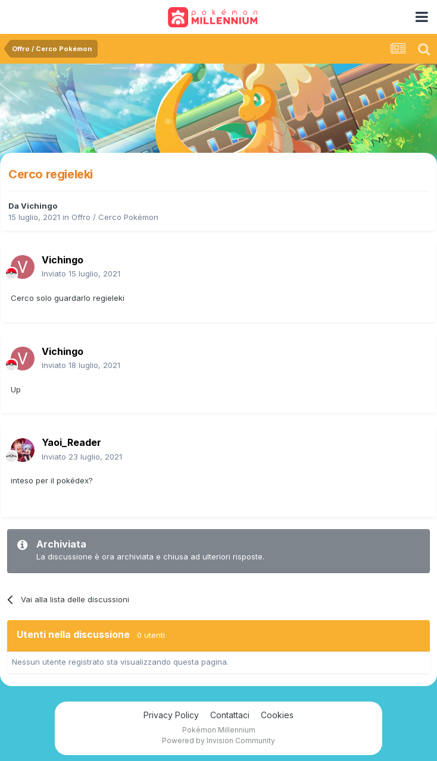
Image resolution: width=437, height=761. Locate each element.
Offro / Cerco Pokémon (114, 217)
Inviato (81, 273)
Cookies (277, 715)
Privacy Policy (171, 715)
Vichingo (39, 205)
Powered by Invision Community (218, 740)
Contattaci (229, 715)
